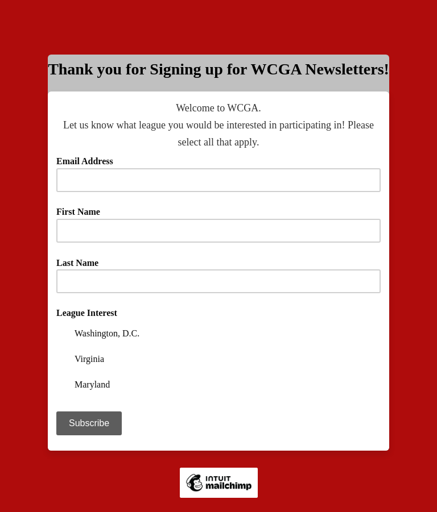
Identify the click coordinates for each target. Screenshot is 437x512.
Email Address (88, 161)
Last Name (81, 262)
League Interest (86, 313)
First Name (78, 212)
